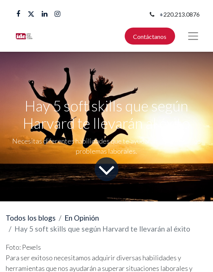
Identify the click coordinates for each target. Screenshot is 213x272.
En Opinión (81, 217)
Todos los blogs (31, 217)
